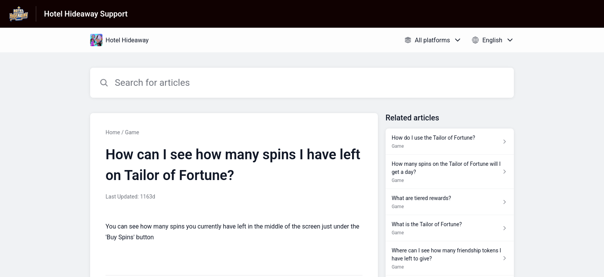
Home (113, 132)
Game (132, 132)
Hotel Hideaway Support (86, 13)
